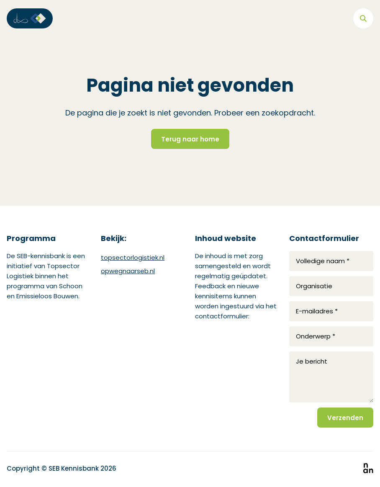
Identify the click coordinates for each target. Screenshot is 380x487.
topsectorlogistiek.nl (132, 257)
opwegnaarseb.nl (128, 271)
